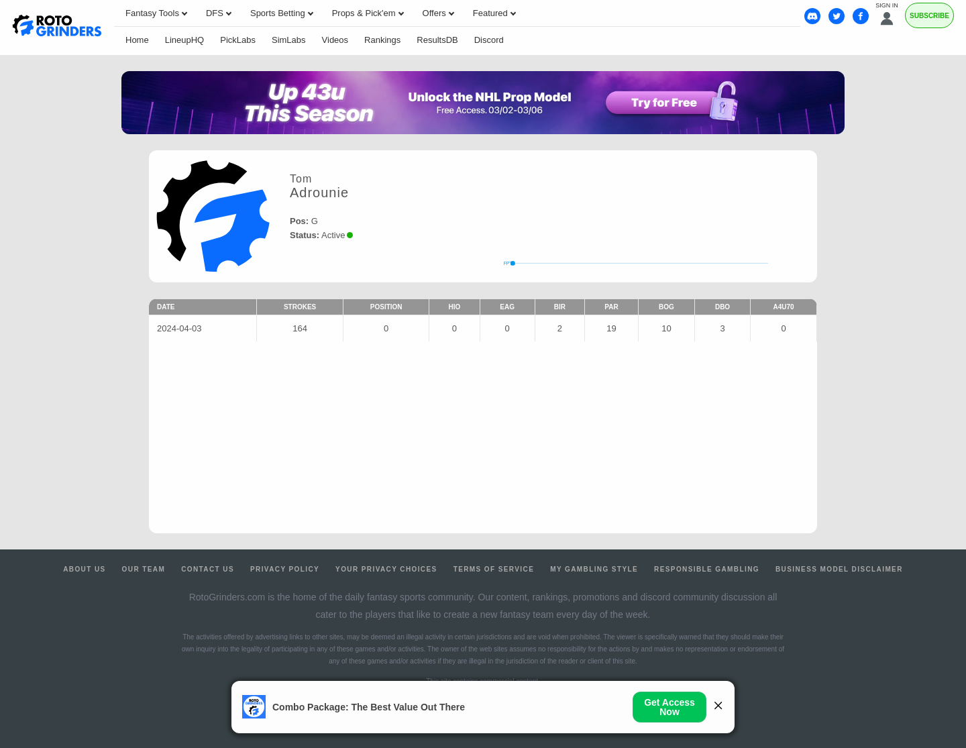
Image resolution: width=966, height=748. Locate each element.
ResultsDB (437, 40)
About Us (84, 569)
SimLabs (289, 40)
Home (137, 40)
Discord (489, 40)
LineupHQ (185, 40)
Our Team (144, 569)
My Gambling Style (594, 569)
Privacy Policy (284, 569)
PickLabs (238, 40)
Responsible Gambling (706, 569)
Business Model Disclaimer (839, 569)
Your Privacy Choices (386, 569)
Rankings (382, 40)
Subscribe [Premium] (929, 15)
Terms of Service (494, 569)
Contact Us (207, 569)
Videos (335, 40)
